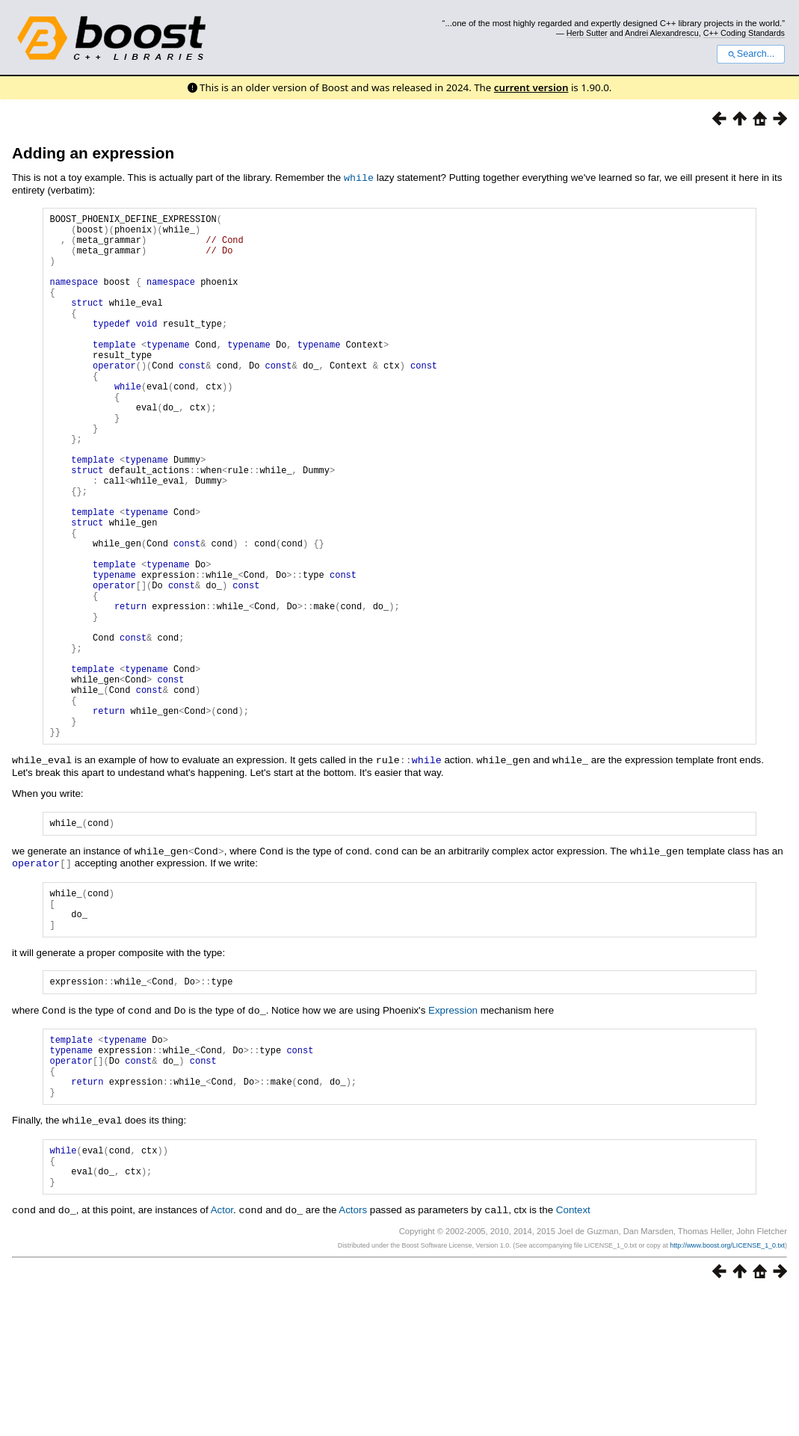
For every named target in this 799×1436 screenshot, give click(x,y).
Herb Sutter (587, 32)
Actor (222, 1353)
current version (531, 87)
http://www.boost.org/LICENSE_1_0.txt (727, 1388)
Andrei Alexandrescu (662, 32)
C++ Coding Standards (744, 32)
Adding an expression (93, 152)
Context (573, 1353)
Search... (750, 54)
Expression (453, 1132)
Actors (353, 1353)
